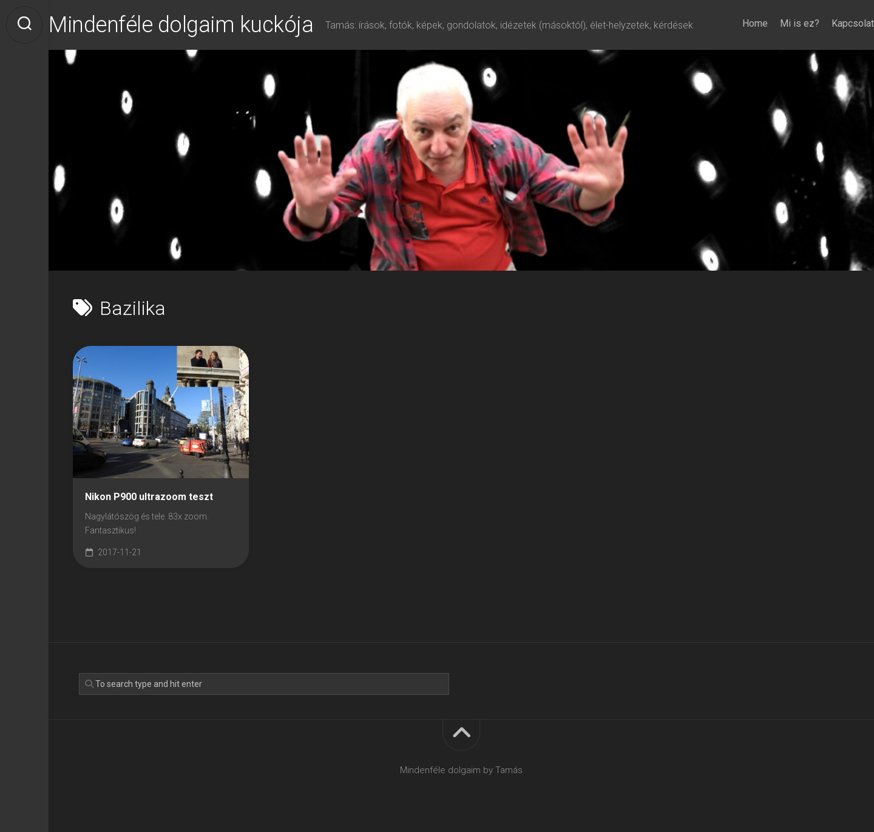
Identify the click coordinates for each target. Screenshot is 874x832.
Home (731, 23)
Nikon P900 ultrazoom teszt (149, 496)
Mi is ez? (775, 23)
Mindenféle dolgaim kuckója (205, 25)
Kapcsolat (828, 23)
